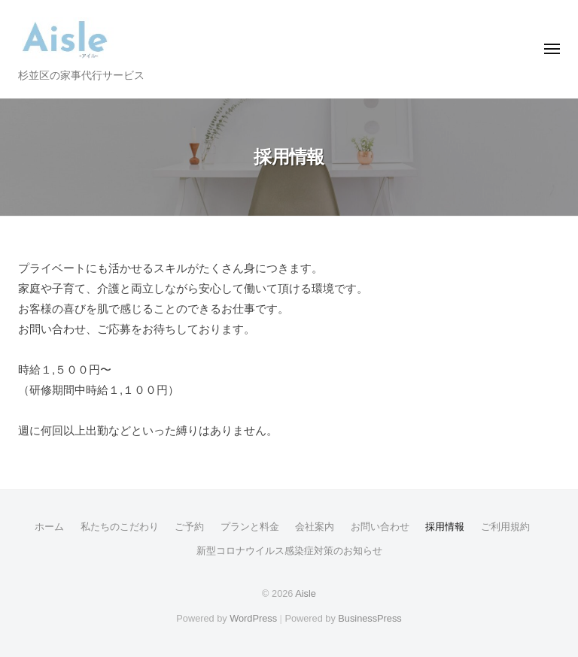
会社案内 (314, 526)
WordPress (253, 618)
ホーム (49, 526)
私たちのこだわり (120, 526)
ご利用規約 (505, 526)
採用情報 (444, 526)
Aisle (305, 593)
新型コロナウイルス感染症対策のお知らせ (289, 550)
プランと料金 (250, 526)
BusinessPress (369, 618)
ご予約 (189, 526)
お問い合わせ (380, 526)
